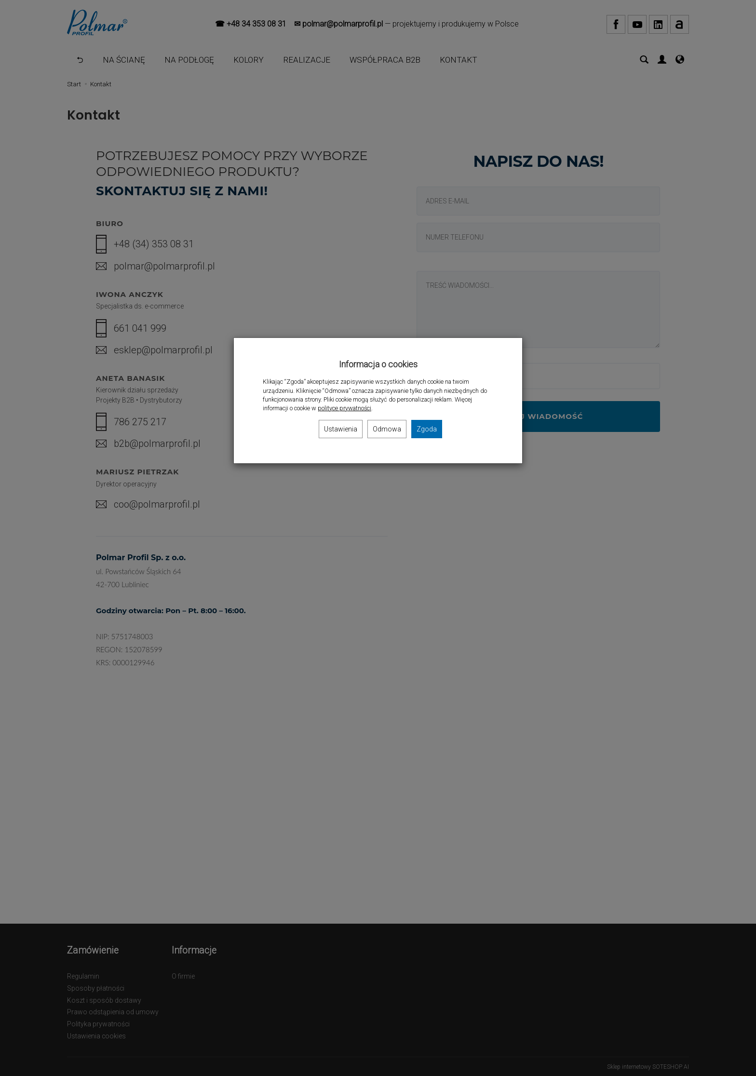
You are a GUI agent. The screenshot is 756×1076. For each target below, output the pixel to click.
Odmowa (387, 429)
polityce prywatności (344, 408)
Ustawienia (340, 429)
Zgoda (427, 429)
